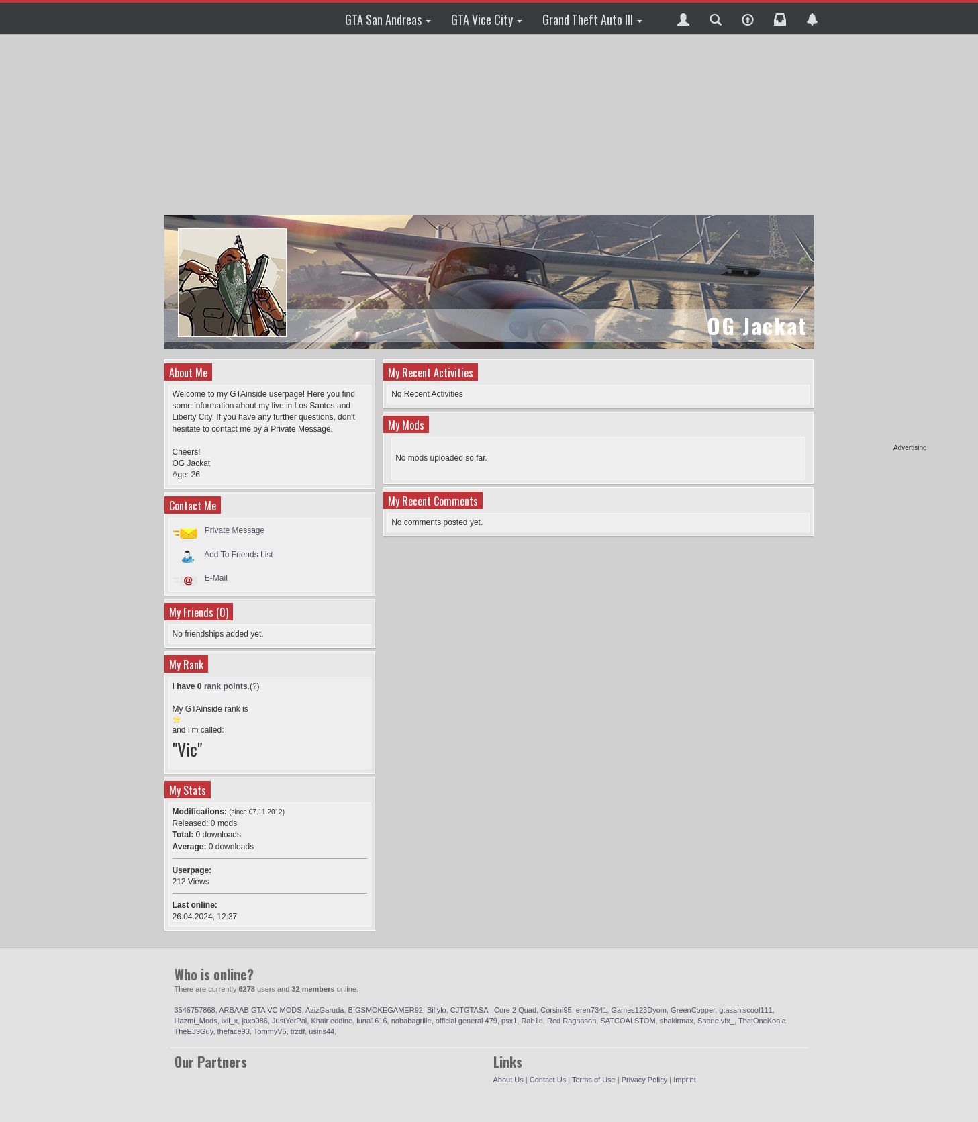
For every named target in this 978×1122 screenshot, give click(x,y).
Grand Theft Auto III (592, 19)
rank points (226, 686)
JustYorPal (289, 1021)
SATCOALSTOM (627, 1021)
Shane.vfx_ (715, 1021)
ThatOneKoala (762, 1021)
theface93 (233, 1031)
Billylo (436, 1010)
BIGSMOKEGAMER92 (385, 1010)
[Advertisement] (875, 241)
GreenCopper (693, 1010)
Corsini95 (555, 1010)
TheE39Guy (194, 1031)
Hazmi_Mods (196, 1021)
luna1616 (371, 1021)
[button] (683, 18)
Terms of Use (594, 1080)
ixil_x (230, 1021)
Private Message (234, 530)
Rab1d (531, 1021)
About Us (508, 1080)
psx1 (509, 1021)
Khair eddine (331, 1021)
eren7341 (591, 1010)
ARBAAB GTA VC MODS (260, 1010)
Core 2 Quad (515, 1010)
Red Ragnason (571, 1021)
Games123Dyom (639, 1010)
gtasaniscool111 (746, 1010)
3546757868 (195, 1010)
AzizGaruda (324, 1010)
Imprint (684, 1080)
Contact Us (548, 1080)
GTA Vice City (486, 19)
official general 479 (466, 1021)
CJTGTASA (470, 1010)
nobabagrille (411, 1021)
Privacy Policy (644, 1080)
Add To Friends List (238, 554)
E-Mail (216, 578)
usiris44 (321, 1031)
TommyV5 (270, 1031)
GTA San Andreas (388, 19)
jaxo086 (255, 1021)
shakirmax (676, 1021)
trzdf (298, 1031)
